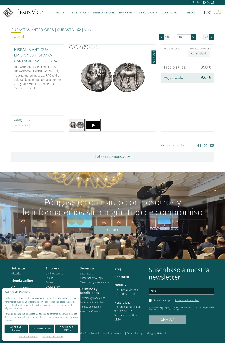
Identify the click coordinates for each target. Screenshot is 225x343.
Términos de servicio (161, 309)
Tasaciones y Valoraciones (94, 283)
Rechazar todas (66, 328)
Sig (206, 37)
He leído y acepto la (176, 301)
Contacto (112, 230)
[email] (181, 291)
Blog (117, 269)
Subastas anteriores (32, 30)
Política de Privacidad (187, 300)
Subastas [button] (79, 12)
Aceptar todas (16, 328)
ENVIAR (167, 319)
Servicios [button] (147, 12)
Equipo (49, 278)
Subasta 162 (69, 30)
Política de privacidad (205, 307)
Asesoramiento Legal (91, 278)
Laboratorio (86, 274)
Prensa (49, 283)
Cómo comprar (23, 288)
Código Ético (53, 287)
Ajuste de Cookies (90, 311)
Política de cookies (90, 307)
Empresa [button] (125, 12)
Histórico (16, 274)
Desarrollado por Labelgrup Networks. (147, 333)
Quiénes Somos (54, 274)
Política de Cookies (28, 337)
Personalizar (41, 329)
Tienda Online (22, 281)
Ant (167, 37)
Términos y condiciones (93, 298)
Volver (89, 30)
